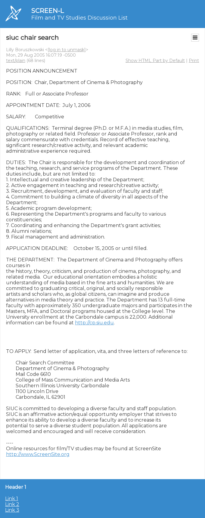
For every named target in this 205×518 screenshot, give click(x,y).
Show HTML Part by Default (155, 60)
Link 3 (12, 510)
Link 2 (12, 504)
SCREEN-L (47, 10)
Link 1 (11, 498)
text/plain (15, 60)
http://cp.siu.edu (94, 323)
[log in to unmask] (67, 49)
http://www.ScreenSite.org (38, 454)
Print (194, 60)
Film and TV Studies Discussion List (79, 17)
